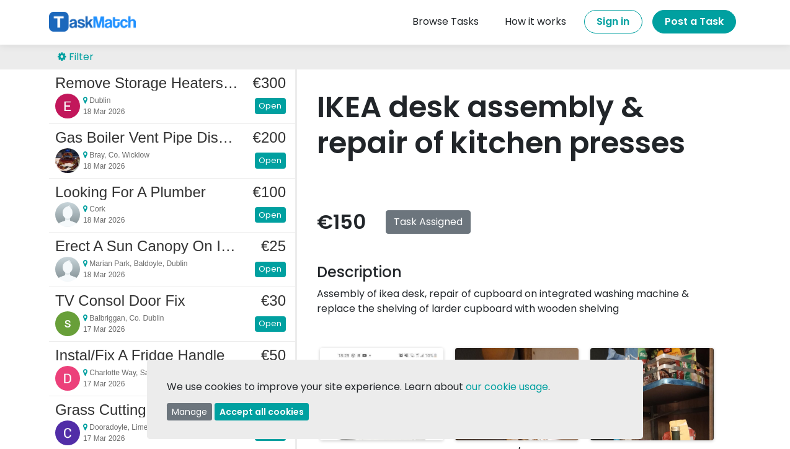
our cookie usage (507, 387)
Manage (189, 412)
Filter (76, 57)
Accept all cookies (262, 412)
